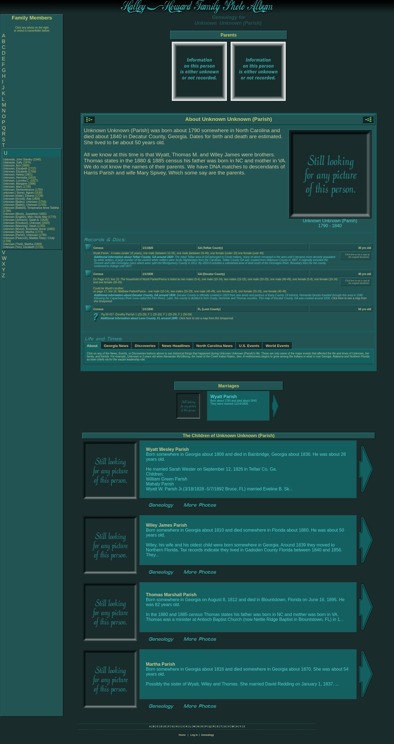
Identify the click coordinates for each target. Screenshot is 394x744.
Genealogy (207, 735)
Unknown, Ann (12, 165)
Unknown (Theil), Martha (18, 244)
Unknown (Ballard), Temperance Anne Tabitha (31, 207)
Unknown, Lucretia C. (16, 180)
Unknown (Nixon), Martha (19, 232)
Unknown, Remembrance (19, 189)
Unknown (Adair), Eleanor (19, 195)
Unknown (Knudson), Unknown (22, 222)
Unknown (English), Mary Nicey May (25, 216)
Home (182, 735)
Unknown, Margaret (15, 183)
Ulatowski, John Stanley (17, 159)
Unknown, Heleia (13, 174)
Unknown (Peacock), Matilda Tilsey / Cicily (29, 238)
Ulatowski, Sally (13, 162)
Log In (194, 735)
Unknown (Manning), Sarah (20, 225)
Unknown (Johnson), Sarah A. (21, 219)
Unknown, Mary (13, 186)
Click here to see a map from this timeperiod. (206, 318)
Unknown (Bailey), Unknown (20, 201)
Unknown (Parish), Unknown (21, 235)
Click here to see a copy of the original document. (357, 255)
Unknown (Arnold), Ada (17, 198)
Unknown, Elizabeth (15, 168)
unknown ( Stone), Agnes (19, 192)
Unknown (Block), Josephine (21, 213)
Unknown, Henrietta (15, 177)
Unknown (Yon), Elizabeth (19, 247)
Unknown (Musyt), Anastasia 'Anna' (25, 229)
